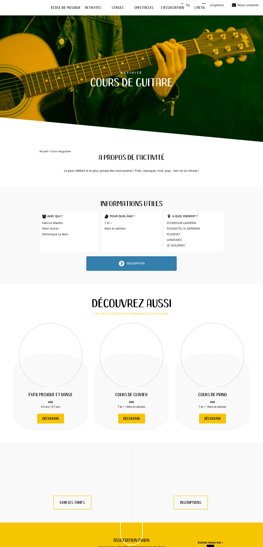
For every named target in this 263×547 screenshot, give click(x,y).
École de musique (66, 7)
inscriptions (190, 502)
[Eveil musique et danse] (50, 355)
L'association (172, 7)
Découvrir (50, 418)
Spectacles (144, 7)
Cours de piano (212, 394)
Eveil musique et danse (51, 394)
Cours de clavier (131, 394)
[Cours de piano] (212, 355)
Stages (118, 7)
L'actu (200, 7)
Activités (93, 7)
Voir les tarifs (72, 502)
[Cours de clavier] (131, 355)
